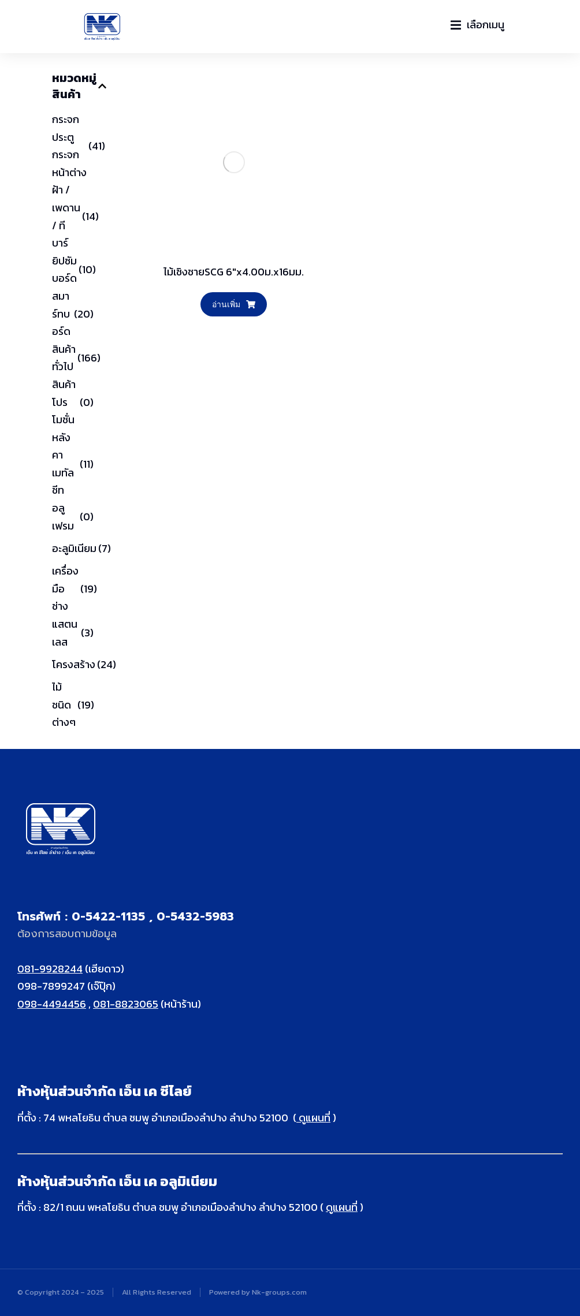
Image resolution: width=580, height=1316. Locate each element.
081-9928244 (50, 968)
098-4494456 (51, 1004)
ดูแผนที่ (313, 1117)
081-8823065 (125, 1004)
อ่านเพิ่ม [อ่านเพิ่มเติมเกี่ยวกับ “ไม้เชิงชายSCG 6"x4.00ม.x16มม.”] (233, 304)
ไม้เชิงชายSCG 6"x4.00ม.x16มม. (233, 271)
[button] (477, 25)
